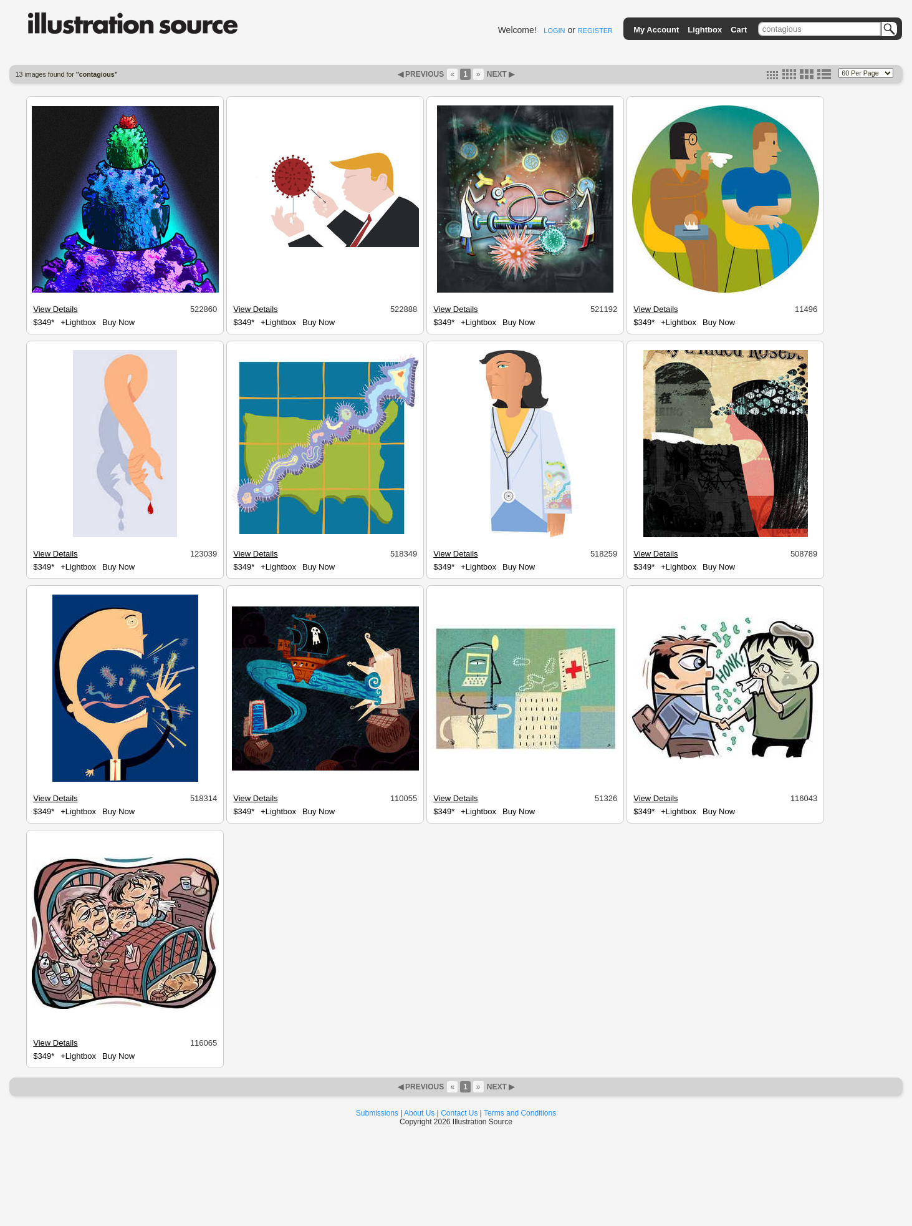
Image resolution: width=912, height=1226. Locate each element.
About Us (419, 1113)
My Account (656, 29)
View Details (55, 309)
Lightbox (705, 29)
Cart (739, 29)
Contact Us (459, 1113)
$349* (43, 322)
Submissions (377, 1113)
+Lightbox (78, 322)
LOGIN (554, 30)
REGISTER (595, 30)
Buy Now (118, 322)
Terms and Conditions (520, 1113)
